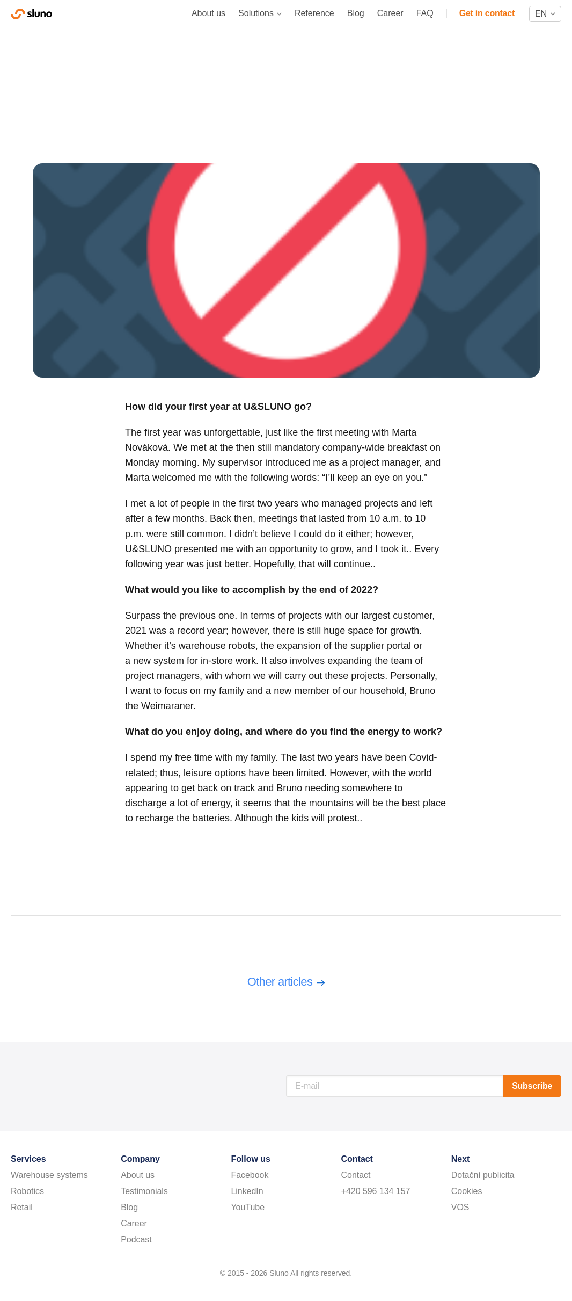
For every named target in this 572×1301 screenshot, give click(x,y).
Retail (22, 1207)
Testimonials (144, 1191)
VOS (460, 1207)
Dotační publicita (483, 1175)
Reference (314, 13)
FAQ (425, 13)
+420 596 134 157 (375, 1191)
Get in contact (487, 13)
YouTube (248, 1207)
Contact (356, 1175)
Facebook (249, 1175)
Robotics (27, 1191)
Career (390, 13)
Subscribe (532, 1085)
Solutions (256, 13)
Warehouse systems (49, 1175)
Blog (355, 13)
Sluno (31, 14)
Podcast (136, 1239)
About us (208, 13)
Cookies (466, 1191)
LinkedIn (247, 1191)
